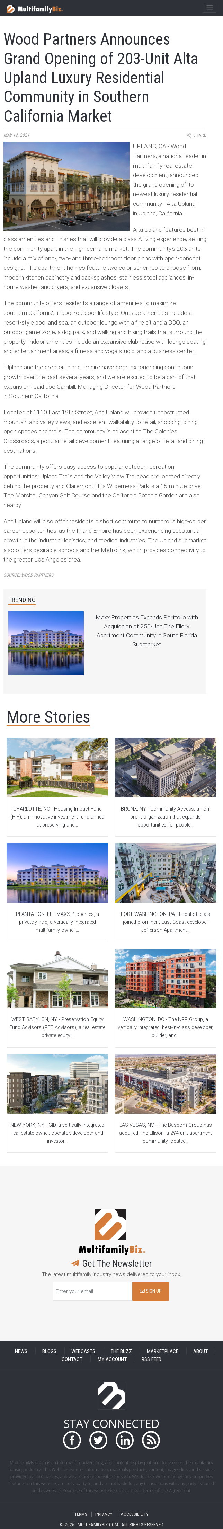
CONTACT (72, 1359)
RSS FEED (151, 1359)
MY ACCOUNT (112, 1359)
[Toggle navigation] (209, 8)
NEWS (21, 1351)
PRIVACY (104, 1514)
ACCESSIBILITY (135, 1514)
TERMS (80, 1514)
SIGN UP (151, 1291)
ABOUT (200, 1351)
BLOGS (49, 1351)
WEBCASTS (83, 1351)
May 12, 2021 (16, 135)
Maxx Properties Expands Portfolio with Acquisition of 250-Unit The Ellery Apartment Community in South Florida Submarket (147, 631)
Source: (28, 575)
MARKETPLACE (162, 1351)
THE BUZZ (121, 1351)
